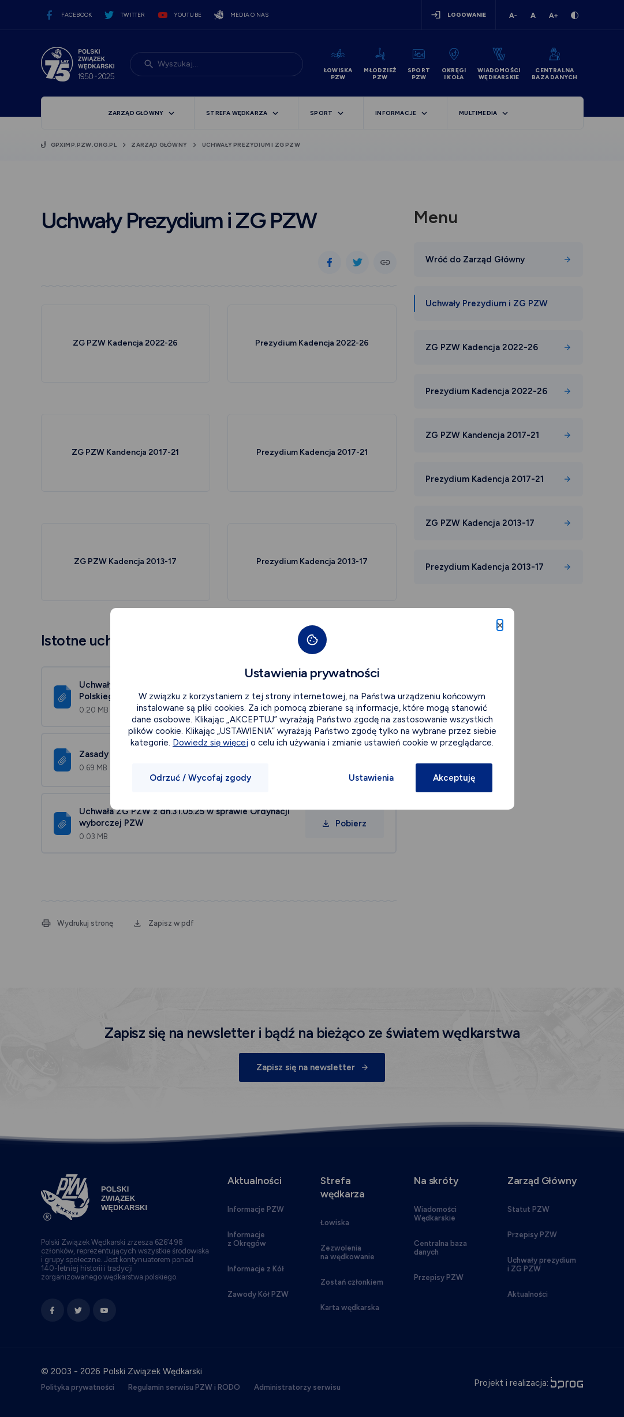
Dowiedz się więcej (210, 742)
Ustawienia (371, 778)
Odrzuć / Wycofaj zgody (200, 778)
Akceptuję (454, 778)
